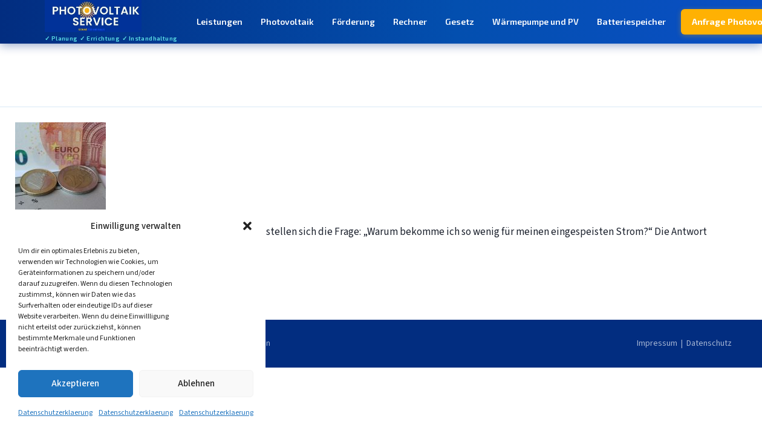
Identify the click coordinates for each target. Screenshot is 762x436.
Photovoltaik (287, 21)
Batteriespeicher (631, 21)
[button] (247, 226)
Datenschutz (709, 343)
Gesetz (459, 21)
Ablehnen (196, 383)
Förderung (353, 21)
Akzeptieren (75, 383)
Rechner (410, 21)
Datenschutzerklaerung (55, 413)
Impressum (657, 343)
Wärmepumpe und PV (535, 21)
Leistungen (220, 21)
